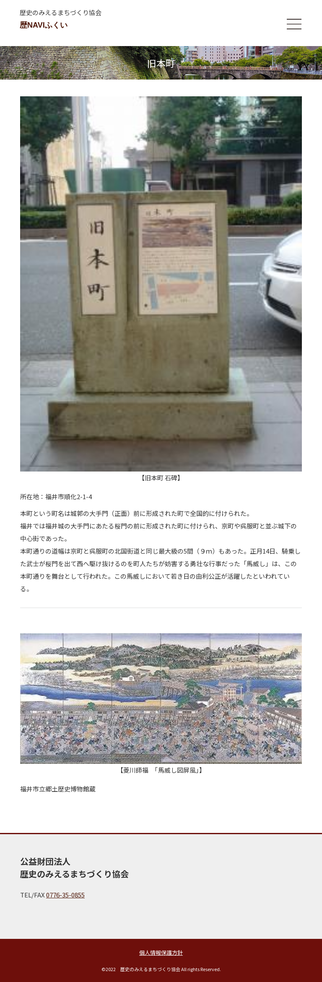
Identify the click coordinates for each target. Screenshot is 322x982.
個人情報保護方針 (161, 952)
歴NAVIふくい (44, 25)
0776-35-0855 (65, 894)
